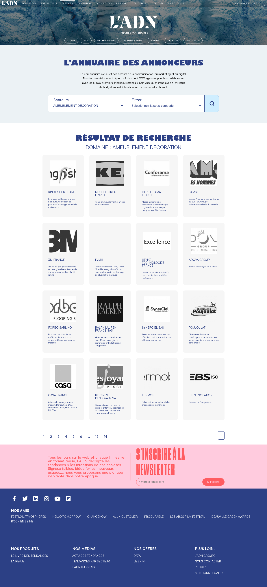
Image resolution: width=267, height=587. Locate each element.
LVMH (99, 260)
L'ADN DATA (157, 3)
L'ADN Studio (104, 3)
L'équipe (201, 567)
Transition (84, 3)
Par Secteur (49, 3)
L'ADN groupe (205, 555)
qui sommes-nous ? (244, 3)
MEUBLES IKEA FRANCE (105, 193)
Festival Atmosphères (28, 516)
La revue (18, 561)
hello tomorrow (66, 516)
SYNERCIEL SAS (153, 327)
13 (97, 436)
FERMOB (148, 395)
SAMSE (194, 192)
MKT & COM (173, 40)
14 (105, 436)
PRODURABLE (154, 516)
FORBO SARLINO (60, 327)
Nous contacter (208, 561)
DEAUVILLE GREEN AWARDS (230, 516)
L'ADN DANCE (138, 3)
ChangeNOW (97, 516)
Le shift (140, 561)
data (137, 555)
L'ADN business (83, 567)
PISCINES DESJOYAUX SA (105, 396)
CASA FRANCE (58, 395)
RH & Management (106, 40)
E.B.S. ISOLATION (200, 395)
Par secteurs (193, 40)
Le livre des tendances (29, 555)
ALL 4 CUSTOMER (125, 516)
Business (155, 40)
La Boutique (176, 3)
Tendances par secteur (91, 561)
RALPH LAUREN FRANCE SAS (105, 329)
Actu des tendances (88, 555)
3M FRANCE (56, 260)
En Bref (71, 40)
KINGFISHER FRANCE (62, 192)
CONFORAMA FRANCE (151, 193)
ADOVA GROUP (199, 260)
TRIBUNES (67, 3)
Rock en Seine (22, 521)
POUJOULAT (197, 327)
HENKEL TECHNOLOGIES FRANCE (153, 262)
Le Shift (121, 3)
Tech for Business (133, 40)
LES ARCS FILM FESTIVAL (187, 516)
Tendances (29, 3)
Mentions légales (209, 573)
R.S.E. (86, 40)
